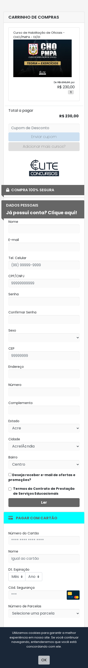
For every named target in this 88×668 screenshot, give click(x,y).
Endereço (16, 366)
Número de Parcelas (24, 606)
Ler (44, 502)
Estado (13, 421)
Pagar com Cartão (32, 518)
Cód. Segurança (21, 587)
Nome (13, 221)
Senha (13, 294)
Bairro (13, 457)
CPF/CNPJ (16, 276)
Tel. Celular (17, 258)
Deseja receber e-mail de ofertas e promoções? (41, 477)
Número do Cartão (23, 533)
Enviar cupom (44, 136)
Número (14, 384)
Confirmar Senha (22, 312)
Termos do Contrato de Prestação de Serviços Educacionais (44, 491)
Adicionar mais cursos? (44, 146)
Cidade (14, 439)
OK (44, 660)
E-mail (13, 239)
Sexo (12, 330)
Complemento (20, 403)
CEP (11, 348)
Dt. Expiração (18, 569)
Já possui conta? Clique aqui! (41, 212)
